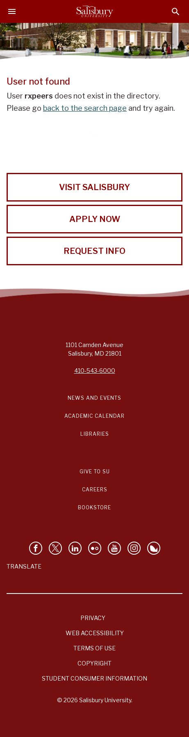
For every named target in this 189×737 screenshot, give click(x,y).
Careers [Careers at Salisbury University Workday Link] (94, 489)
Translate (24, 566)
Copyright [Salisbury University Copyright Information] (94, 663)
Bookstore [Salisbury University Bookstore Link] (94, 507)
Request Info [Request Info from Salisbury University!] (94, 251)
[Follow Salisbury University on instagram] (134, 548)
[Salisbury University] (94, 11)
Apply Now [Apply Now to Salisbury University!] (94, 219)
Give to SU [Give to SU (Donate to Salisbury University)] (95, 471)
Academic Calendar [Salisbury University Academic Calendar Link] (94, 416)
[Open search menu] (176, 12)
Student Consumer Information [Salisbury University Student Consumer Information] (94, 678)
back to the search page (85, 108)
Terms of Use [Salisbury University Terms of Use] (94, 648)
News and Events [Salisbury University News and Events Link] (94, 398)
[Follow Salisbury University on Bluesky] (153, 548)
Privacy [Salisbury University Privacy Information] (92, 617)
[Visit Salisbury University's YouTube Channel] (114, 548)
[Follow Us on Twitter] (55, 548)
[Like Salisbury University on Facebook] (35, 548)
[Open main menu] (12, 11)
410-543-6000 (94, 370)
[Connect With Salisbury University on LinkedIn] (75, 548)
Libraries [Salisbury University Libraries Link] (94, 434)
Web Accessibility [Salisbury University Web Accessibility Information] (95, 632)
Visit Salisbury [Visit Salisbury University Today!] (94, 187)
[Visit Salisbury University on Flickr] (94, 548)
